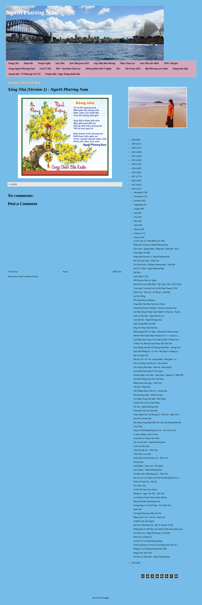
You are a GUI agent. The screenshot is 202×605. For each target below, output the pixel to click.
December (138, 192)
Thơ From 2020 (132, 68)
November (138, 196)
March (137, 229)
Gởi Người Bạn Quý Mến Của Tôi (147, 513)
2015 (134, 185)
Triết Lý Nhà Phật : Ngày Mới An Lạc (148, 316)
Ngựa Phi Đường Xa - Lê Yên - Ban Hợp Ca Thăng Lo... (156, 351)
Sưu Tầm (59, 63)
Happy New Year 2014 (142, 553)
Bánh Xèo (137, 509)
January (137, 237)
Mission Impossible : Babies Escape (148, 395)
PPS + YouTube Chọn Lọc (68, 68)
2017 (134, 176)
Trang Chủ (13, 63)
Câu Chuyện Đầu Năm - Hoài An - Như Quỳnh (152, 367)
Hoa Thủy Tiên (139, 486)
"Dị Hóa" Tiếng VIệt (141, 387)
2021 (134, 160)
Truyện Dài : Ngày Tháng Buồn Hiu (62, 74)
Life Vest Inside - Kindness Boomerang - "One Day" (154, 265)
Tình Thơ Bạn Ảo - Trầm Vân (145, 450)
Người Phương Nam (32, 12)
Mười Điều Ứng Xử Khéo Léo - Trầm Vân (150, 458)
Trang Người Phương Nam (21, 68)
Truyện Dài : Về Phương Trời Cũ (24, 74)
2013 (134, 563)
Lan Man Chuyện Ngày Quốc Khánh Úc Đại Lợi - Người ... (157, 312)
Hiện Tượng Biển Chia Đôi (144, 324)
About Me (28, 63)
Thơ (118, 68)
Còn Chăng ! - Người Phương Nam (147, 470)
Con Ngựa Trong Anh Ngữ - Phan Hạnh (149, 399)
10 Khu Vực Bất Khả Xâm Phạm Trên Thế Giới (152, 343)
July (136, 213)
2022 (134, 156)
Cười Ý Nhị (45, 68)
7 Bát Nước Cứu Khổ (142, 454)
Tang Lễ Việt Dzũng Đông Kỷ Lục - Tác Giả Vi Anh (154, 430)
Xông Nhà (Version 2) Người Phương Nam (150, 245)
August (137, 209)
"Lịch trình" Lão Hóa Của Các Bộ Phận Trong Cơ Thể (155, 288)
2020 (134, 164)
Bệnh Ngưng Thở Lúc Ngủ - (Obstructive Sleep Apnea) (155, 332)
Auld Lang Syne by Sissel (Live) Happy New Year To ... (156, 545)
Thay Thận (137, 426)
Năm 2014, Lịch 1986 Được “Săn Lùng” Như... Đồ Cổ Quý (157, 284)
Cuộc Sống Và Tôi (140, 276)
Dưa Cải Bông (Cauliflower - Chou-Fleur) (150, 363)
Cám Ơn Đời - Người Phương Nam (147, 320)
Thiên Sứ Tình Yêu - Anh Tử (145, 482)
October (137, 201)
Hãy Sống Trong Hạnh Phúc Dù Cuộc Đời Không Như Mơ (157, 422)
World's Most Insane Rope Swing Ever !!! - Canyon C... (156, 336)
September (138, 205)
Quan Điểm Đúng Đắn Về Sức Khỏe (148, 371)
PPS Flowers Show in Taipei (145, 280)
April (136, 225)
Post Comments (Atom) (28, 276)
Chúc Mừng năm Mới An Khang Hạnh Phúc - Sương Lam (157, 347)
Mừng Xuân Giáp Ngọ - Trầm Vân (147, 383)
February (138, 233)
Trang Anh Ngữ (180, 68)
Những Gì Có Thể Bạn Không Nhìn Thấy (150, 549)
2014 (134, 189)
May (136, 221)
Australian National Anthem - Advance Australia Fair (155, 308)
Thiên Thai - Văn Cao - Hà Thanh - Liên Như (151, 292)
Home (65, 272)
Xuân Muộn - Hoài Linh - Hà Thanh (148, 466)
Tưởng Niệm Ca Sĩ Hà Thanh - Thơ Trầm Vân (152, 505)
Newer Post (13, 272)
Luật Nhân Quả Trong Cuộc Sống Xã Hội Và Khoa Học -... (157, 340)
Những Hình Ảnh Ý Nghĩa (98, 68)
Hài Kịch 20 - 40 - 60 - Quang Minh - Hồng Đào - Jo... (155, 359)
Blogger (106, 598)
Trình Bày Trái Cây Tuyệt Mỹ (145, 411)
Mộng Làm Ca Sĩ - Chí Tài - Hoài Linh (149, 517)
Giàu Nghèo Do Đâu (141, 253)
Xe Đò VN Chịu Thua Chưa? (145, 490)
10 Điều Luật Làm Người (143, 521)
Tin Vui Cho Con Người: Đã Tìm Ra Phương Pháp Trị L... (157, 478)
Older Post (117, 272)
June (136, 217)
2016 (134, 181)
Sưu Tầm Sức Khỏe (149, 63)
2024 (134, 148)
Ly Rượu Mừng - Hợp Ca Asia (145, 434)
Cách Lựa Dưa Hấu (141, 446)
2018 (134, 172)
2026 (134, 140)
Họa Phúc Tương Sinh (142, 418)
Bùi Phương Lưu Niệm (156, 68)
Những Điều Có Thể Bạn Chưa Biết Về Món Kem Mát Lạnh (157, 529)
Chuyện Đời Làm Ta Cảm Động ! (146, 403)
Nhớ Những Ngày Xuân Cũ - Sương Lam (150, 391)
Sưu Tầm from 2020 (79, 63)
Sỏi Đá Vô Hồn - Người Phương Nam (148, 268)
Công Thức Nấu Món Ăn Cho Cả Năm (149, 304)
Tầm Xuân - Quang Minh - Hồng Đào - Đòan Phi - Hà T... (156, 249)
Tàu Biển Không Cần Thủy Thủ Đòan (148, 379)
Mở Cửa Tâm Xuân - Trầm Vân (146, 261)
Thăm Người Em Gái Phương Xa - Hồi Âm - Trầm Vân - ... (157, 415)
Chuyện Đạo (138, 462)
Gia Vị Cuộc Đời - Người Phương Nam (149, 442)
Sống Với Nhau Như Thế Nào (145, 328)
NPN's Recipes (171, 63)
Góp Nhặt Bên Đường (104, 63)
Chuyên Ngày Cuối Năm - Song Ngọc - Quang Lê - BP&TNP (158, 375)
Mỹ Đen (136, 272)
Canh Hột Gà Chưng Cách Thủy (146, 438)
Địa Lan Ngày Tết (140, 355)
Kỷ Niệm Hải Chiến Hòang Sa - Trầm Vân (150, 474)
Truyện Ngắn (44, 63)
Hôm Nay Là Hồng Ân (142, 537)
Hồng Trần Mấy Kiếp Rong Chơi (146, 501)
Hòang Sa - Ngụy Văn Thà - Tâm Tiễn (148, 493)
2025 (134, 144)
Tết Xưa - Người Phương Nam (145, 407)
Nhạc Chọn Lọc (127, 63)
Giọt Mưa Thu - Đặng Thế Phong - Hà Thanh (151, 533)
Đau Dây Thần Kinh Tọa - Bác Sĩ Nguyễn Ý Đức (153, 525)
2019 (134, 168)
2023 (134, 152)
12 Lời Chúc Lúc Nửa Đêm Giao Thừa (149, 241)
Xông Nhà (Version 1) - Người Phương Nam (151, 257)
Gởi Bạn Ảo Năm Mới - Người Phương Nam (151, 557)
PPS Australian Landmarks (144, 300)
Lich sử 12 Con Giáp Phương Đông (147, 541)
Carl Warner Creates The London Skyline (150, 497)
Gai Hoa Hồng (139, 296)
